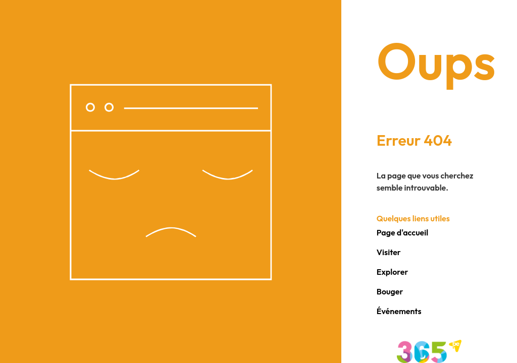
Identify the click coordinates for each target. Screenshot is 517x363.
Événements (399, 311)
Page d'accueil (402, 232)
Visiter (389, 252)
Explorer (392, 272)
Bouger (390, 291)
